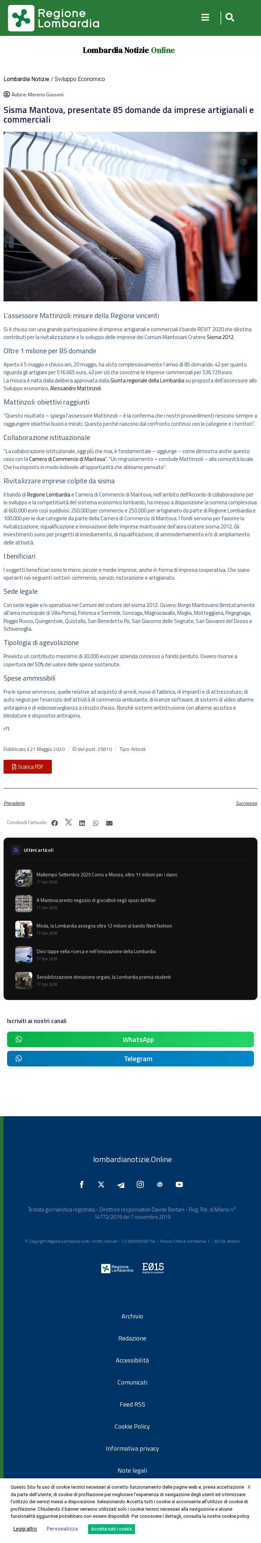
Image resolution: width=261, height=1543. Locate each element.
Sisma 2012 (220, 337)
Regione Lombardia (48, 494)
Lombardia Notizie (116, 50)
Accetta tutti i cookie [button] (111, 1529)
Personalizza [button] (62, 1529)
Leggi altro (25, 1529)
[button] (229, 18)
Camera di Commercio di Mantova (67, 459)
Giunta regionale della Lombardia (147, 380)
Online (163, 50)
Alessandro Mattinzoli (75, 388)
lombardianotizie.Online (132, 1159)
